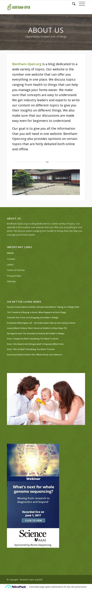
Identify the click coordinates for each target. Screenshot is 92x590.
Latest (10, 264)
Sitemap (11, 281)
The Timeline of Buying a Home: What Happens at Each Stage (36, 312)
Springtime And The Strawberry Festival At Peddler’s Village (35, 333)
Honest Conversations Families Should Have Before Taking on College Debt (43, 307)
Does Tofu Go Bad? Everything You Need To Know (31, 349)
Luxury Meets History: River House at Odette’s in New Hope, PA (37, 328)
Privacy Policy (14, 275)
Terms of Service (16, 270)
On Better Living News (24, 301)
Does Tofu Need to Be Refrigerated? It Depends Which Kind (35, 344)
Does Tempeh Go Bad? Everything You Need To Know (32, 338)
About (10, 252)
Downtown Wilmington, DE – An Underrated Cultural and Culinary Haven (41, 323)
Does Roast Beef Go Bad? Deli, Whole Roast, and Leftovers (34, 354)
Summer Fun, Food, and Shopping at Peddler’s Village (32, 317)
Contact (11, 259)
